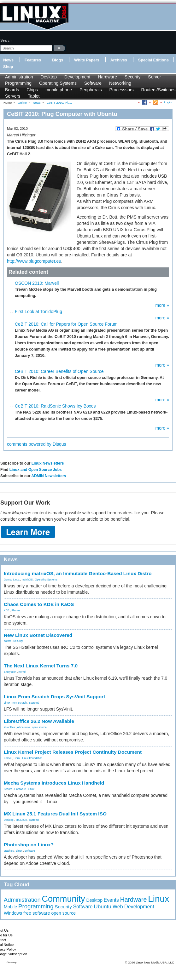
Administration (19, 76)
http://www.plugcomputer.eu (34, 261)
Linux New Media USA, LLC (155, 962)
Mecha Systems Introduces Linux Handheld (54, 783)
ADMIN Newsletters (48, 476)
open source (39, 727)
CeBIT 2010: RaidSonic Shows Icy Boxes (55, 406)
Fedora (8, 789)
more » (162, 305)
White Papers (86, 60)
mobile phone (58, 89)
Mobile (10, 906)
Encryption (10, 671)
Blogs (57, 60)
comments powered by (36, 444)
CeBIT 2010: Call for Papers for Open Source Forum (66, 324)
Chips (32, 89)
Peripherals (90, 89)
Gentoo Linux (12, 579)
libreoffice (9, 727)
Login (168, 102)
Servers (12, 96)
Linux (17, 758)
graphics (9, 850)
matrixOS (27, 579)
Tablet (33, 96)
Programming (18, 83)
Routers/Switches (158, 89)
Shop (8, 67)
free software (36, 913)
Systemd (34, 702)
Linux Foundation (32, 758)
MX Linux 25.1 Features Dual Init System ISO (55, 813)
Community (63, 899)
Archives (118, 60)
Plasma (15, 610)
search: (6, 40)
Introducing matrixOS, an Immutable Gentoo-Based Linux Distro (78, 573)
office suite (23, 727)
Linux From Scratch (15, 702)
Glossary (12, 962)
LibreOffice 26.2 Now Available (39, 721)
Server (154, 76)
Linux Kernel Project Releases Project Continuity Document (73, 752)
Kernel (22, 671)
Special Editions (153, 60)
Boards (12, 89)
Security (133, 76)
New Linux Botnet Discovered (38, 635)
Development (77, 76)
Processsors (121, 89)
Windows (13, 913)
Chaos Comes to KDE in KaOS (39, 604)
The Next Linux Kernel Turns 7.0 (41, 665)
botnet (7, 641)
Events (111, 900)
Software (93, 83)
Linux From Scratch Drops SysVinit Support (54, 696)
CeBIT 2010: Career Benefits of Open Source (59, 371)
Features (33, 60)
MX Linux (21, 819)
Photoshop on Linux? (29, 844)
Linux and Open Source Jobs (35, 469)
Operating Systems (58, 83)
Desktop (49, 76)
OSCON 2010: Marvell (37, 283)
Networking (120, 83)
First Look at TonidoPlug (38, 311)
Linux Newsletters (48, 463)
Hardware (107, 76)
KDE (6, 610)
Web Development (133, 906)
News (8, 60)
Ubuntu (102, 906)
